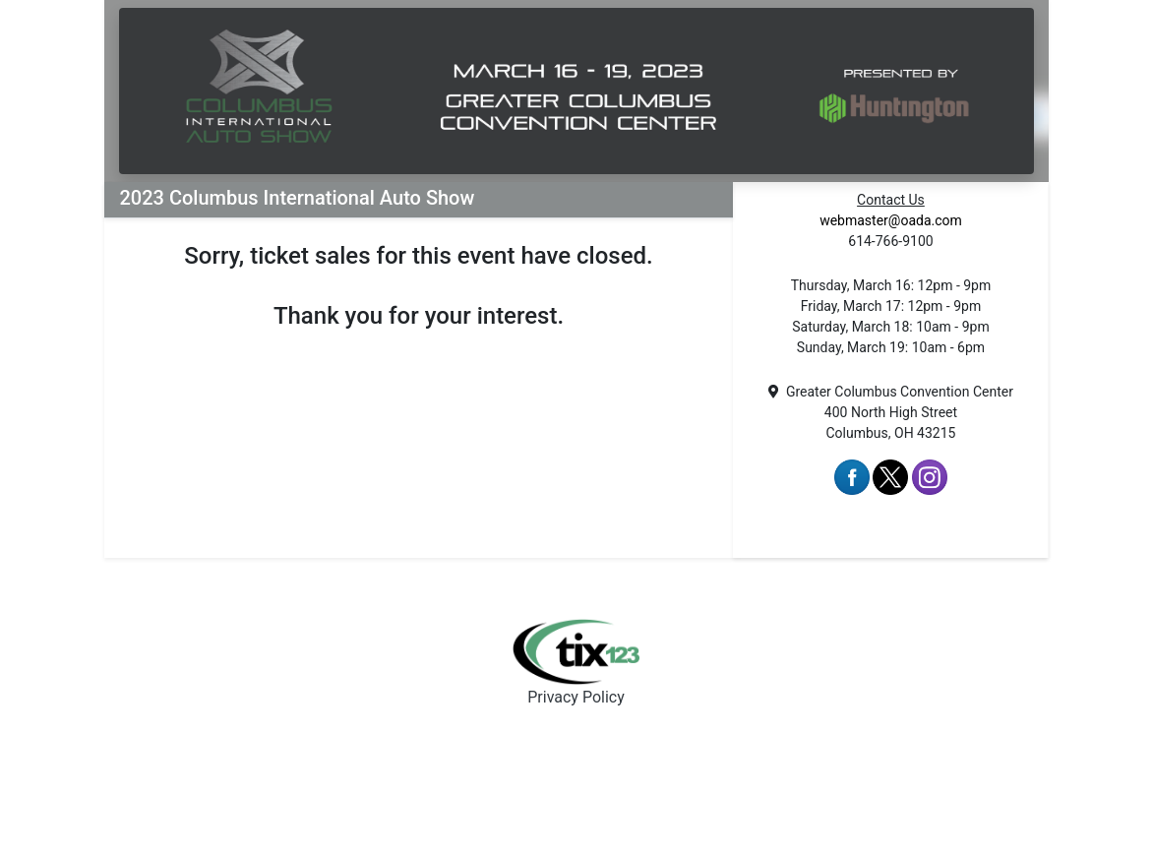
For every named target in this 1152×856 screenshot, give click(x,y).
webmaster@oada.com (890, 220)
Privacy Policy (576, 697)
